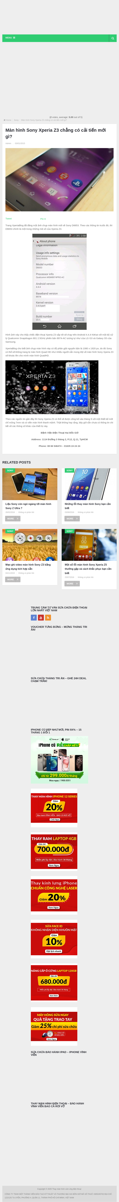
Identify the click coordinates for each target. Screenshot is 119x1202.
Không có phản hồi (26, 512)
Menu (8, 37)
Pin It (43, 219)
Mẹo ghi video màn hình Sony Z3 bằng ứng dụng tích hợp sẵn (28, 567)
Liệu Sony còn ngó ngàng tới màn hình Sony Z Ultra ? (28, 506)
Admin (8, 143)
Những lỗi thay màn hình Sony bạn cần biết (88, 506)
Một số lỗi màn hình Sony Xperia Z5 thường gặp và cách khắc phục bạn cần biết (88, 569)
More (12, 519)
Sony (16, 120)
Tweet (8, 218)
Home (8, 120)
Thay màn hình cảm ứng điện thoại (67, 1189)
